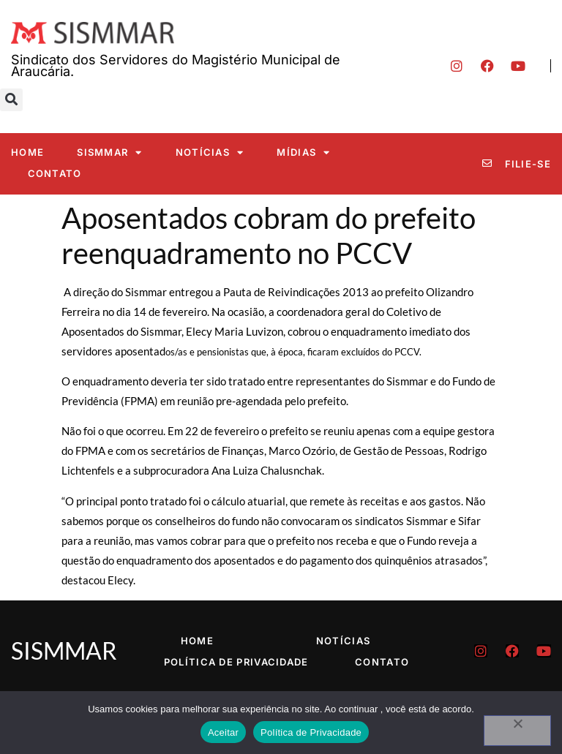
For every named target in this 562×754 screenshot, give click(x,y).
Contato (55, 173)
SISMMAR (109, 152)
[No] (517, 730)
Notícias (210, 152)
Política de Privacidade (236, 662)
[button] (11, 99)
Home (27, 152)
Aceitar (223, 732)
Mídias (303, 152)
